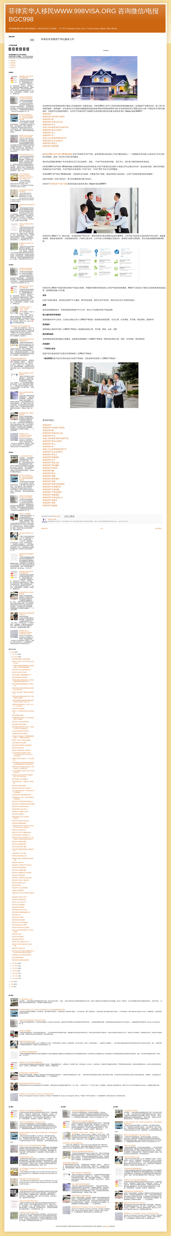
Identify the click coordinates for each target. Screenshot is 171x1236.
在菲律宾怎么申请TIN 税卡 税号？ (29, 1212)
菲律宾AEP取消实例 (18, 748)
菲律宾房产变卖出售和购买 (54, 484)
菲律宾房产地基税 (50, 505)
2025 (12, 984)
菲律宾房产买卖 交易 (58, 183)
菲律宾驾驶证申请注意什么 (19, 909)
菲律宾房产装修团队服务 (19, 870)
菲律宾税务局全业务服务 (19, 724)
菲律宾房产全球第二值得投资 (20, 880)
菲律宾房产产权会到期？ (53, 492)
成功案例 (12, 63)
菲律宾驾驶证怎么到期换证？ (20, 779)
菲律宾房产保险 (49, 475)
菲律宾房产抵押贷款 (51, 146)
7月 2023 (15, 966)
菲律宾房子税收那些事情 (19, 841)
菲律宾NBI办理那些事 (18, 907)
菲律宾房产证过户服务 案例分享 (21, 670)
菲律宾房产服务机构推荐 (19, 785)
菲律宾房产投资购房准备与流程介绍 (22, 801)
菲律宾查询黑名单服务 (18, 920)
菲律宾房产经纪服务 (51, 465)
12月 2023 (15, 978)
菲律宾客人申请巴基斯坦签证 (20, 722)
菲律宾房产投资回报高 (18, 875)
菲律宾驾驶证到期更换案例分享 (21, 912)
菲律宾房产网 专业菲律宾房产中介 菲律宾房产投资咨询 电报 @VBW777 (23, 838)
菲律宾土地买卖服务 (18, 890)
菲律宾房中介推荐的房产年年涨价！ (22, 865)
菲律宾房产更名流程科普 (19, 867)
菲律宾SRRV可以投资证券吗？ (28, 1189)
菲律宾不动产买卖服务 (18, 904)
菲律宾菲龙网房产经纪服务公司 (21, 835)
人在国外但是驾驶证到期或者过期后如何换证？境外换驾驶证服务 (23, 666)
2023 (12, 652)
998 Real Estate (67, 154)
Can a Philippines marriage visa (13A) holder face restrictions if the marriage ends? (26, 176)
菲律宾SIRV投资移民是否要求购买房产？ (26, 339)
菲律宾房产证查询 (50, 467)
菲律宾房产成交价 (50, 500)
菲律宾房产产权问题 (51, 489)
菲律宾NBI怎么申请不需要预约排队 (20, 326)
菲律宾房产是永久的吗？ (53, 129)
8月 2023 (15, 968)
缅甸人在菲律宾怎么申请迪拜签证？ (81, 1173)
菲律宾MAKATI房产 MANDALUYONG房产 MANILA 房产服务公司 (23, 826)
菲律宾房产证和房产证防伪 (54, 116)
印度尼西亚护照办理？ (18, 939)
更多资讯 (12, 65)
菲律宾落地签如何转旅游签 (19, 677)
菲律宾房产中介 (49, 124)
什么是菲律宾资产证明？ (26, 456)
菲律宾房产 (47, 113)
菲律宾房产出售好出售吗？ (19, 897)
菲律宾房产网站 (16, 885)
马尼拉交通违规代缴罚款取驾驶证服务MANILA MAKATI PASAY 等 (23, 701)
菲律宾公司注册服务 (25, 514)
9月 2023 (15, 971)
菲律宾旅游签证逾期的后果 (18, 358)
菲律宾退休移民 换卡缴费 (19, 925)
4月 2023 (15, 654)
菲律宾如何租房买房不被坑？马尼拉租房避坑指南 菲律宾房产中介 (23, 680)
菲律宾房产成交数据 (51, 494)
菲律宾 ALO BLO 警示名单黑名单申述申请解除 (26, 136)
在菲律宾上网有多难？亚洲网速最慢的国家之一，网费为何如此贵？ (23, 736)
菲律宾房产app (48, 470)
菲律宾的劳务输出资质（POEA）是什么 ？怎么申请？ (23, 705)
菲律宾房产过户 (49, 459)
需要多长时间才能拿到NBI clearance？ (30, 1083)
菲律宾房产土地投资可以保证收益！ (22, 878)
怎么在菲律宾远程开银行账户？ (21, 731)
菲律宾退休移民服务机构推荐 (20, 960)
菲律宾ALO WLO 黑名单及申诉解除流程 (26, 77)
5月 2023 (15, 657)
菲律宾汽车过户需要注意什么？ (21, 941)
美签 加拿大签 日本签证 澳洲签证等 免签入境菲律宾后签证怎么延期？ (23, 951)
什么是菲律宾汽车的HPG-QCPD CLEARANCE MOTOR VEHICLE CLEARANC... (22, 754)
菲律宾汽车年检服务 (18, 936)
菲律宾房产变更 (49, 481)
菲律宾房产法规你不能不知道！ (21, 821)
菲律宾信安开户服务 (18, 917)
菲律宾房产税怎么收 (51, 462)
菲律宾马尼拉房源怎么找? (19, 856)
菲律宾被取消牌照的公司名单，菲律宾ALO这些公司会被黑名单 (23, 727)
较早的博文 (158, 528)
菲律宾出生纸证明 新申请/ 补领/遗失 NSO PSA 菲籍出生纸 (22, 775)
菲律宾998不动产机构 (52, 154)
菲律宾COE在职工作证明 (19, 672)
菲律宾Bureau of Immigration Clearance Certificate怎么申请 (25, 435)
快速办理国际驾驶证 (18, 957)
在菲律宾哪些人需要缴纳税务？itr (21, 675)
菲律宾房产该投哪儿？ (18, 814)
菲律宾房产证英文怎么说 (53, 121)
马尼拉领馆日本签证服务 (19, 743)
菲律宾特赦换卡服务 (18, 715)
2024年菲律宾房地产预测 (19, 846)
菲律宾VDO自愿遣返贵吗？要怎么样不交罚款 (25, 97)
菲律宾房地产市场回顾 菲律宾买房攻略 (23, 804)
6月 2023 (15, 963)
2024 (12, 981)
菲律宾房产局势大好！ (18, 862)
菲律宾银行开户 (16, 915)
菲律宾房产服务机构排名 (19, 899)
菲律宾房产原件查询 (51, 478)
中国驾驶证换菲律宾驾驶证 (19, 733)
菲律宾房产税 (48, 119)
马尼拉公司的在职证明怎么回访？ (29, 1201)
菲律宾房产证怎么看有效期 (19, 888)
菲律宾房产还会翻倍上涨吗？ (20, 811)
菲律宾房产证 (48, 135)
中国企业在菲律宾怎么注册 (27, 1041)
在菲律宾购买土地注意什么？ (20, 809)
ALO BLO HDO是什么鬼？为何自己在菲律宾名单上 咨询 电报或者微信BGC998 (26, 117)
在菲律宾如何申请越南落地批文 (28, 1052)
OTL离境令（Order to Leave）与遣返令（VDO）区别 (25, 308)
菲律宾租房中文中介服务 (19, 853)
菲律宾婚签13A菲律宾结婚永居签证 (29, 1179)
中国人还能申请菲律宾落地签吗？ (81, 1184)
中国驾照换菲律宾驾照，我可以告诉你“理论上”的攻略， (23, 718)
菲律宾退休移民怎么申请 (26, 154)
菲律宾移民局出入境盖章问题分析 (29, 1073)
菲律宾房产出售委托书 (52, 486)
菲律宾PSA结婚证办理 (18, 948)
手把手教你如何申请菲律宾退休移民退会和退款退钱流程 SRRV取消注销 (23, 763)
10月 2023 (15, 973)
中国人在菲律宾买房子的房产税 (55, 127)
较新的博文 (44, 528)
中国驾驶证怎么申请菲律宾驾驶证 (21, 955)
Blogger (107, 1226)
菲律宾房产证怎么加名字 (53, 140)
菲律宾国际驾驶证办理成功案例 (21, 659)
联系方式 (12, 67)
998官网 (12, 60)
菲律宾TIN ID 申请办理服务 (20, 922)
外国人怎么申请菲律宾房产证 (54, 138)
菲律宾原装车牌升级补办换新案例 (21, 745)
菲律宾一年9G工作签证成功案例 (21, 740)
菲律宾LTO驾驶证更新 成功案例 (21, 750)
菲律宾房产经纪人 (50, 143)
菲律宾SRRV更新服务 (18, 708)
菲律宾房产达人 (49, 132)
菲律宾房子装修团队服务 (19, 844)
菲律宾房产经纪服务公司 (19, 830)
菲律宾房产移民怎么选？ (19, 883)
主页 (101, 528)
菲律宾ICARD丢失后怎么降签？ (21, 927)
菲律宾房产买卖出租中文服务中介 (21, 788)
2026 (12, 986)
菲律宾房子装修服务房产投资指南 (21, 872)
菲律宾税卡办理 (16, 934)
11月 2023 (15, 976)
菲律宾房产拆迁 (49, 473)
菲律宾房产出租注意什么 (53, 497)
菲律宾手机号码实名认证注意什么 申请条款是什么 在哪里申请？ (23, 767)
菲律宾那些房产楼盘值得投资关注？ (22, 795)
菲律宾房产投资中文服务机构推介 (21, 832)
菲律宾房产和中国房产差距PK (20, 806)
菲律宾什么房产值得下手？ (19, 902)
